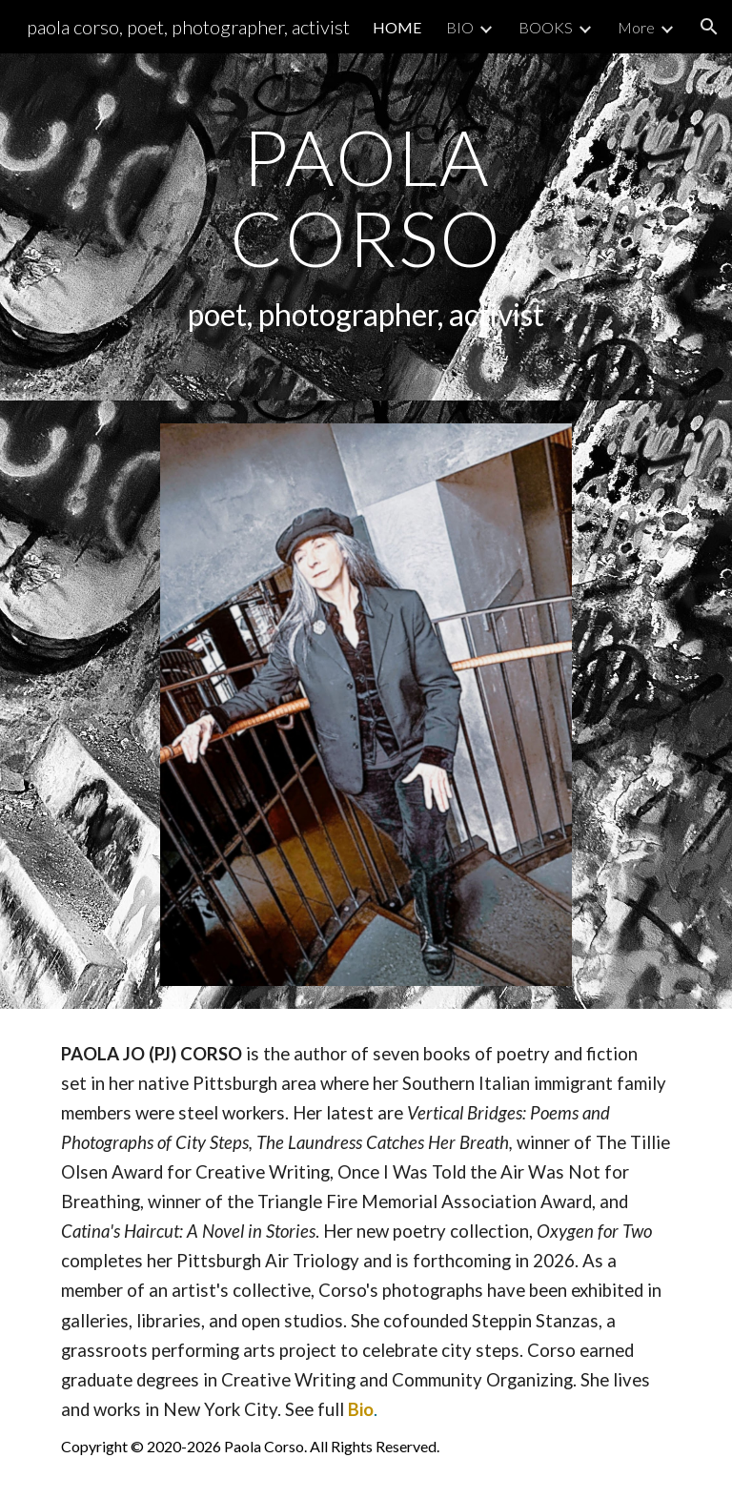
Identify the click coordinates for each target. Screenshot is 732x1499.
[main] (365, 227)
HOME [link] (397, 27)
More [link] (636, 27)
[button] (709, 27)
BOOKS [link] (545, 27)
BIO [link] (460, 27)
